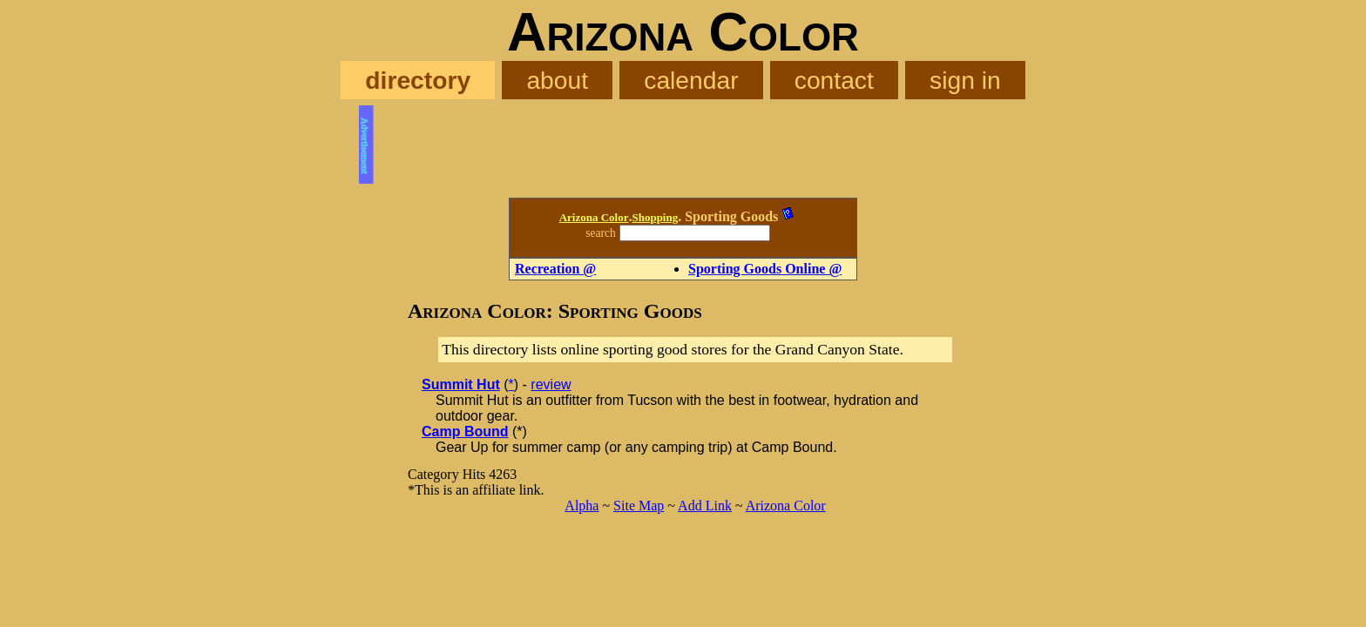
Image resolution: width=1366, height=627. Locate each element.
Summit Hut (461, 384)
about (557, 80)
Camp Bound (465, 431)
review (551, 384)
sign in (965, 80)
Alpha (581, 505)
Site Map (638, 505)
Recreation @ (555, 268)
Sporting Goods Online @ (765, 268)
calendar (691, 80)
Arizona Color (594, 217)
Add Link (705, 505)
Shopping (655, 217)
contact (834, 80)
